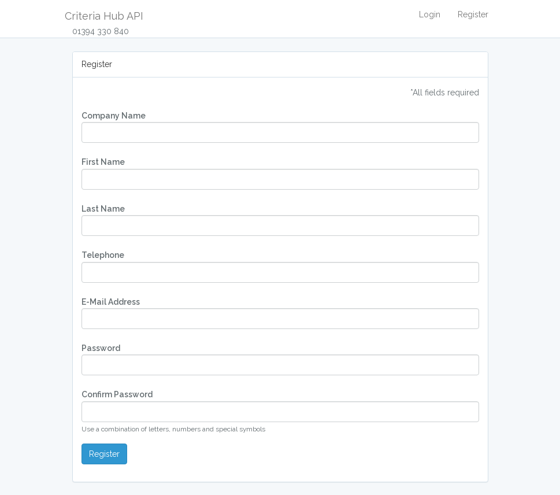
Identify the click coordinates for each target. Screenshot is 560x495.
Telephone (102, 255)
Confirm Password (117, 394)
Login (429, 14)
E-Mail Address (110, 301)
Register (473, 14)
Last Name (103, 208)
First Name (103, 162)
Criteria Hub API (104, 16)
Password (100, 348)
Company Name (113, 115)
